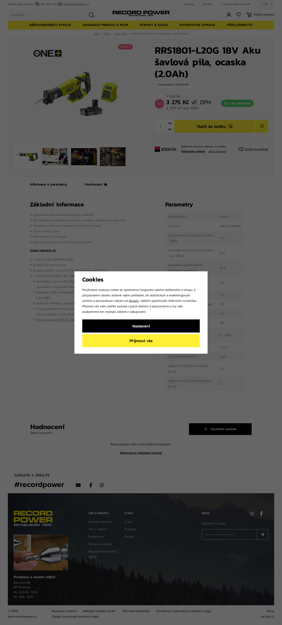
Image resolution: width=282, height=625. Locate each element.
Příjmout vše (141, 340)
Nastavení (141, 326)
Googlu (134, 301)
